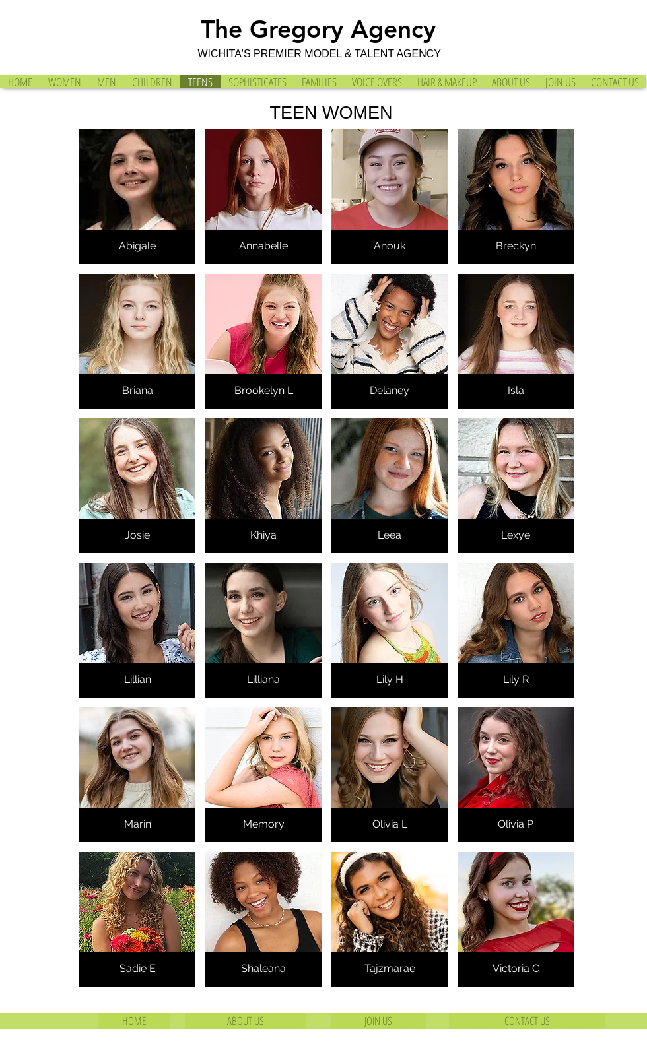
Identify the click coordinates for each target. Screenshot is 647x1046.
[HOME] (134, 1021)
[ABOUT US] (245, 1021)
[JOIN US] (378, 1021)
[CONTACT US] (527, 1021)
